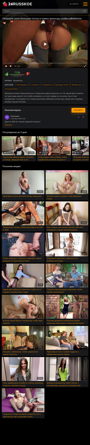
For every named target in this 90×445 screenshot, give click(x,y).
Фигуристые (76, 85)
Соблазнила (47, 85)
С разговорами (21, 85)
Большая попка (11, 89)
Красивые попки (61, 85)
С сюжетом (34, 85)
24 (20, 4)
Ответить (8, 125)
